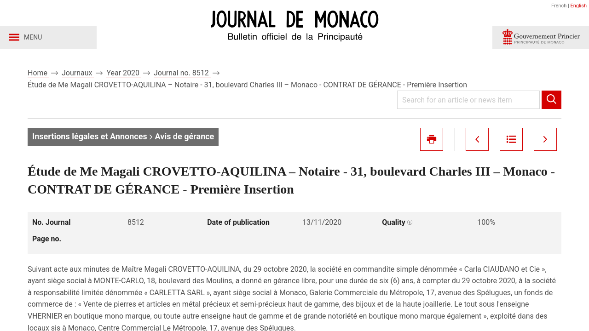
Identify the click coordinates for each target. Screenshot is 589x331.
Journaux (78, 72)
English (578, 6)
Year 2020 (123, 72)
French (558, 6)
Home (38, 72)
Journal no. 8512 (182, 72)
